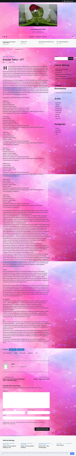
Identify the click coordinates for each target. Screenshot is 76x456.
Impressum (32, 36)
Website (4, 415)
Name (4, 409)
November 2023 (58, 110)
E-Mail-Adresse (31, 409)
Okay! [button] (72, 453)
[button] (3, 454)
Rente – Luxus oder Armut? (38, 378)
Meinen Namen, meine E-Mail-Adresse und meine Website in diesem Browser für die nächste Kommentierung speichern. (24, 423)
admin (4, 62)
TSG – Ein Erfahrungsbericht (62, 41)
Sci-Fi (36, 353)
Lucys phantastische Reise (38, 29)
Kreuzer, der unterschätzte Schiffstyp (27, 446)
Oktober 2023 (58, 112)
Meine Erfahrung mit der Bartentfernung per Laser (63, 79)
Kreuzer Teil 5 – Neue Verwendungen (44, 446)
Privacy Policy (38, 36)
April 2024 (57, 106)
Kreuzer (15, 353)
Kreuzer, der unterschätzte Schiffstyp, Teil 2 (9, 446)
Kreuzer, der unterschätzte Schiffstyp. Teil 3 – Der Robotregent (14, 379)
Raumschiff (30, 353)
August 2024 (57, 102)
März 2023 (57, 116)
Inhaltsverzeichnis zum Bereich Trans (46, 41)
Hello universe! (60, 445)
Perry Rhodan (5, 56)
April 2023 (57, 114)
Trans (56, 134)
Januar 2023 (57, 118)
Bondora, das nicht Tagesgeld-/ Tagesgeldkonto (9, 42)
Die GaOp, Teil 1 (24, 41)
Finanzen (57, 128)
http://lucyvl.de (17, 366)
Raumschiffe (12, 56)
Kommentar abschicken (42, 429)
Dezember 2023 (58, 108)
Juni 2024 (57, 104)
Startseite (44, 36)
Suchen (56, 56)
